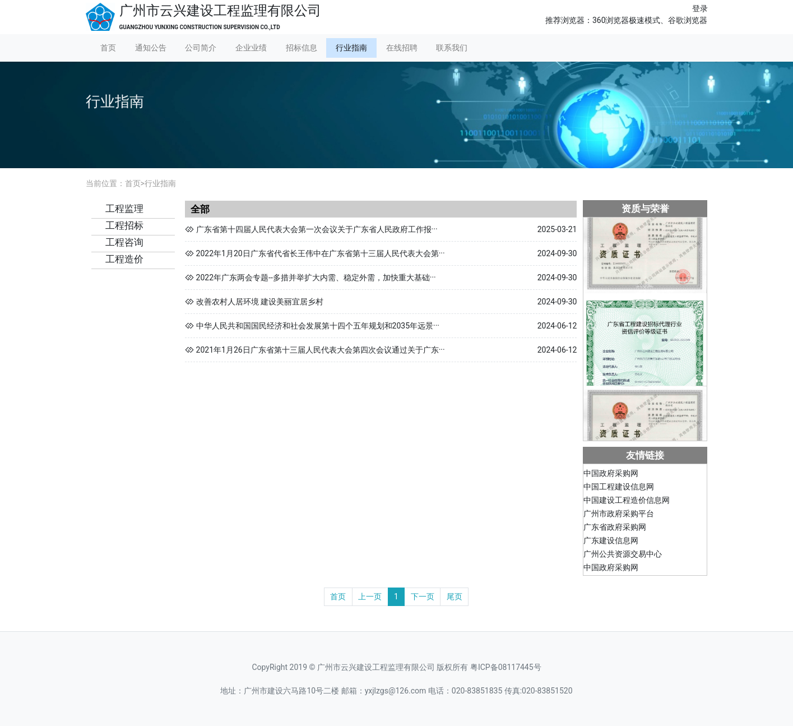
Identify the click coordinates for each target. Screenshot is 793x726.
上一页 (370, 596)
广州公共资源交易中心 (622, 555)
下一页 (422, 596)
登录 (700, 8)
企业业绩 (251, 47)
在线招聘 (402, 47)
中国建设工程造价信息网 (626, 501)
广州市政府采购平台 (618, 514)
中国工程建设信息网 (618, 487)
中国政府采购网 (610, 474)
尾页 (454, 596)
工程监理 (124, 208)
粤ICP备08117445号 (505, 667)
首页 (108, 47)
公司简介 (200, 47)
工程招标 (124, 225)
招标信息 (301, 47)
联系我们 (451, 47)
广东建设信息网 (610, 541)
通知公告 (150, 47)
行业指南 (351, 47)
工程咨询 (124, 242)
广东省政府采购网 (614, 528)
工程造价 (124, 259)
